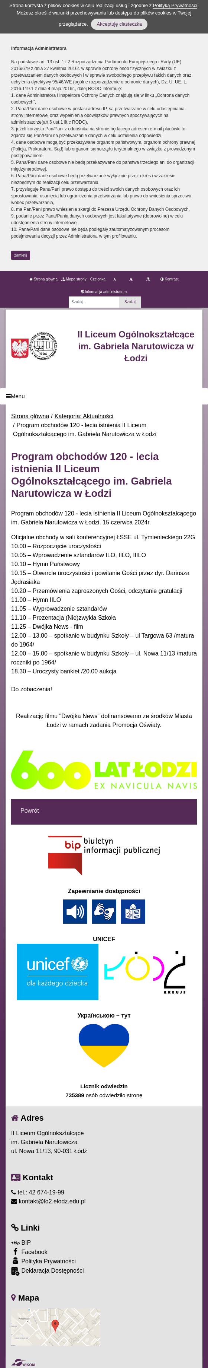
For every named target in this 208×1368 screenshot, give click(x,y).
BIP (21, 1243)
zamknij (20, 255)
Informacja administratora (104, 292)
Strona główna (43, 279)
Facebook (29, 1251)
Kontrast (169, 279)
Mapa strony (74, 279)
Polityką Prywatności (175, 5)
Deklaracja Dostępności (47, 1271)
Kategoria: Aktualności (84, 416)
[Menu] (104, 396)
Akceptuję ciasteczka (119, 24)
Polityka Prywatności (43, 1260)
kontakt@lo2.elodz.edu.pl (48, 1201)
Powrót (29, 810)
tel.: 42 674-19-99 (37, 1192)
